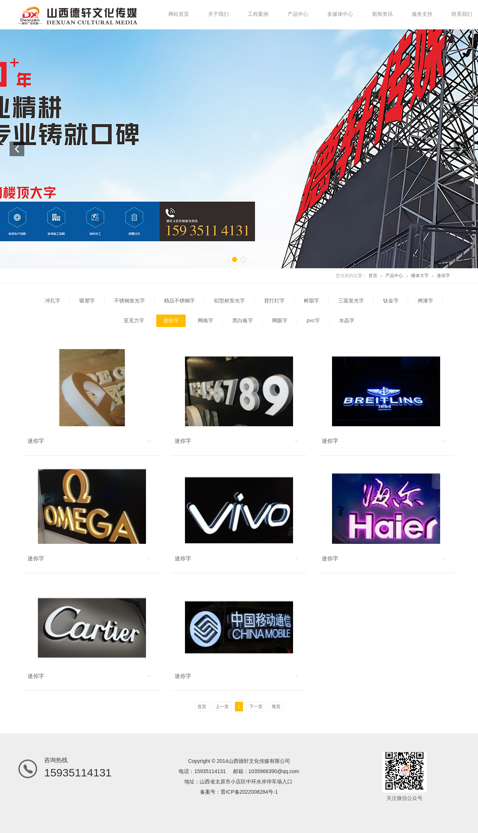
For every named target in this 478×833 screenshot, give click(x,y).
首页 (372, 275)
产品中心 (394, 275)
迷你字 (443, 275)
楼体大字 (420, 275)
